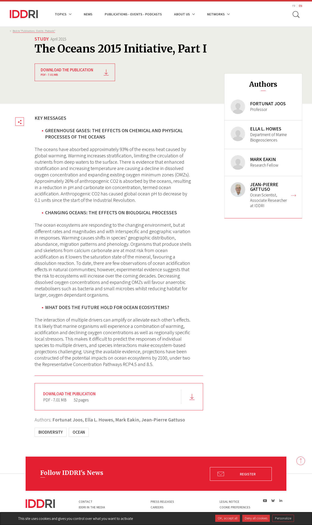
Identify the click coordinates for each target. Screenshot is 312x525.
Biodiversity (51, 432)
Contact (85, 502)
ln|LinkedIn (280, 500)
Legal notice (229, 502)
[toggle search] (295, 14)
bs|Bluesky (273, 500)
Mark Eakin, (127, 420)
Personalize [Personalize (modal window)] (283, 518)
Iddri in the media (92, 507)
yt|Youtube (265, 500)
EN (300, 6)
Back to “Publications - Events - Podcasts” (34, 30)
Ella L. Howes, (99, 420)
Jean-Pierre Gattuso (163, 420)
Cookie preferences (235, 507)
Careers (157, 507)
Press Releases (162, 502)
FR (293, 6)
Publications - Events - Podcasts (133, 14)
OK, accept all (227, 518)
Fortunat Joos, (68, 420)
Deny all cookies (256, 518)
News (88, 14)
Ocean (79, 432)
